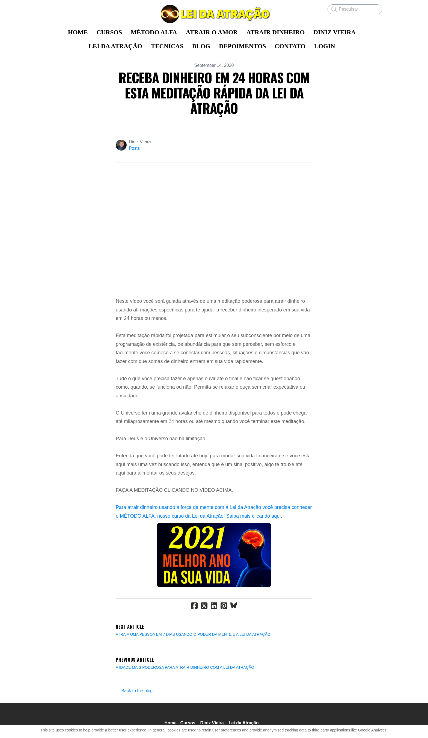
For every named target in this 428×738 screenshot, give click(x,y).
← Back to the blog (134, 691)
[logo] (214, 13)
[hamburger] (50, 8)
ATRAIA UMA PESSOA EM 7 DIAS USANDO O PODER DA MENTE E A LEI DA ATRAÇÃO (193, 635)
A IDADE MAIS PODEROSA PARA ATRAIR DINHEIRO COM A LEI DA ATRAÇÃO (185, 668)
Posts (134, 148)
